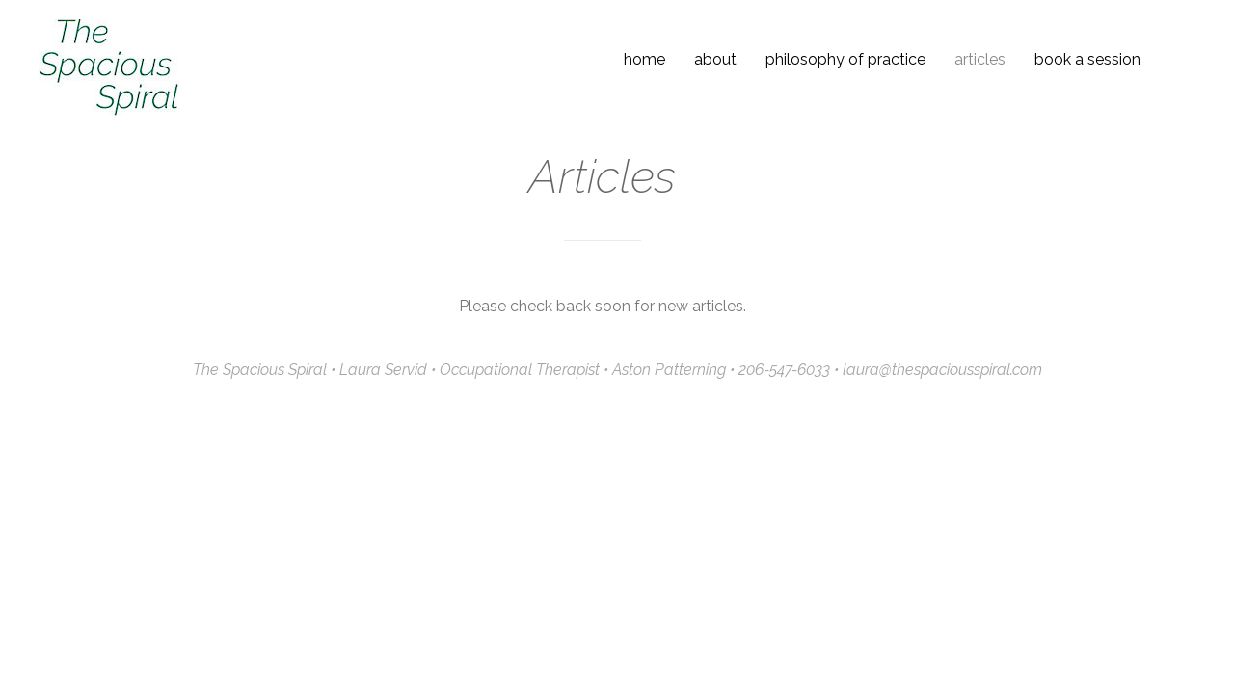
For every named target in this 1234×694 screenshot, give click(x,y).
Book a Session (1087, 59)
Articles (980, 59)
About (715, 59)
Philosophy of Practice (845, 59)
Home (644, 59)
